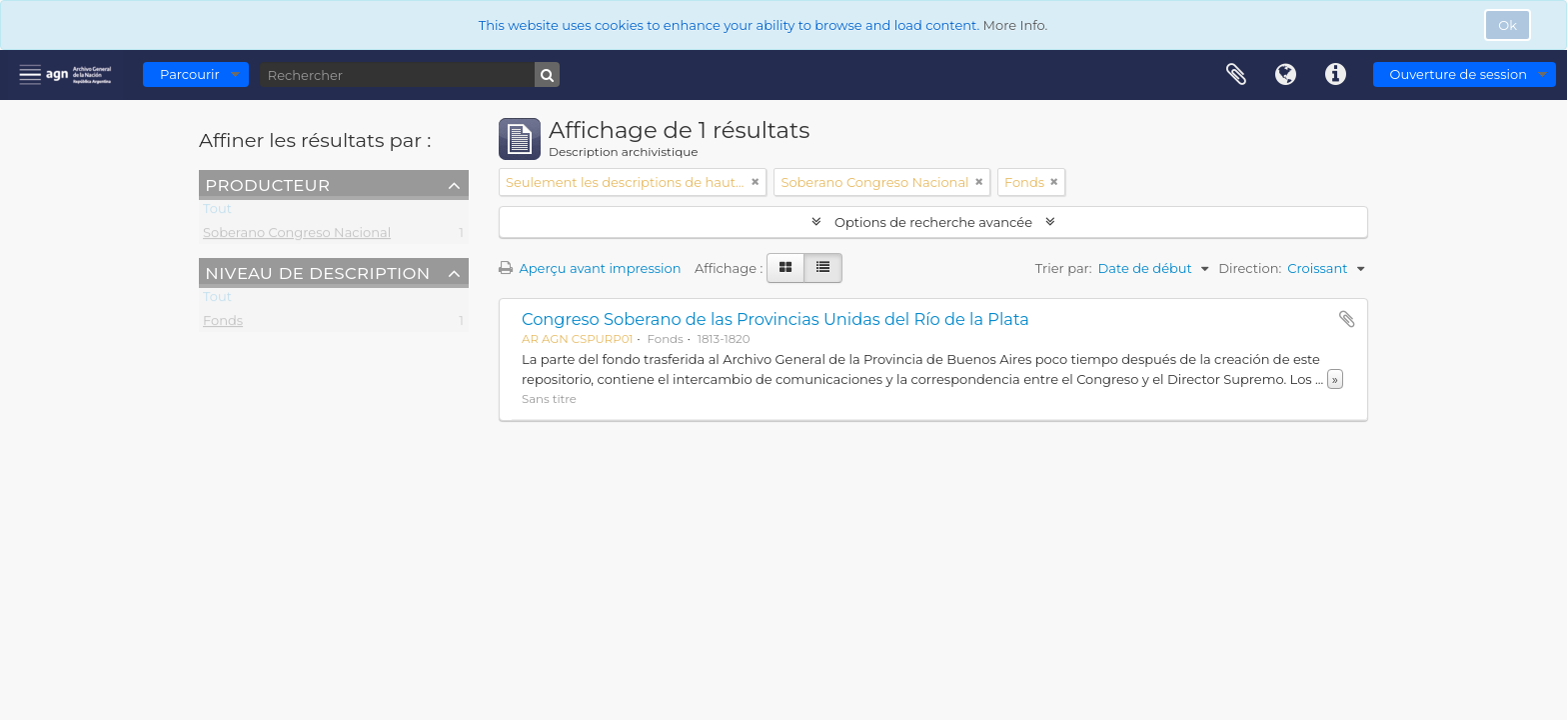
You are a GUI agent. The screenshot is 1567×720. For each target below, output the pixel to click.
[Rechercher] (410, 74)
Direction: (1249, 268)
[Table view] (822, 268)
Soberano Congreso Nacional (297, 236)
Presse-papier (1236, 75)
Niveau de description (317, 272)
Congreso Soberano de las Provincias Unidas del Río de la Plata (775, 319)
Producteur (267, 184)
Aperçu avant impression (590, 268)
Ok (1507, 25)
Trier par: (1063, 268)
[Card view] (785, 268)
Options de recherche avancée (933, 222)
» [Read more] (1335, 379)
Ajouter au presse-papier (1347, 319)
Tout (217, 212)
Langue (1286, 75)
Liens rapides (1336, 75)
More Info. (1015, 25)
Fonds (223, 324)
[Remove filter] (756, 182)
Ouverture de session (1458, 74)
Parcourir (190, 74)
